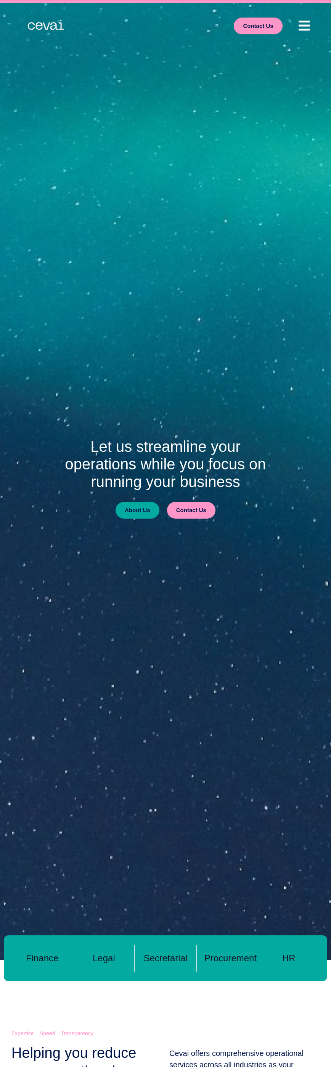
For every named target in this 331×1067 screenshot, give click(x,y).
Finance (42, 958)
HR (289, 958)
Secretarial (166, 958)
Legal (104, 958)
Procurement (230, 958)
